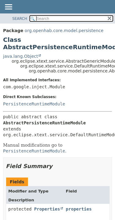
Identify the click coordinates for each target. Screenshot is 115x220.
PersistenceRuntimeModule (34, 103)
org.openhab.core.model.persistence (64, 30)
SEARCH (19, 18)
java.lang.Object (20, 56)
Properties (47, 209)
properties (79, 209)
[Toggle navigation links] (8, 7)
